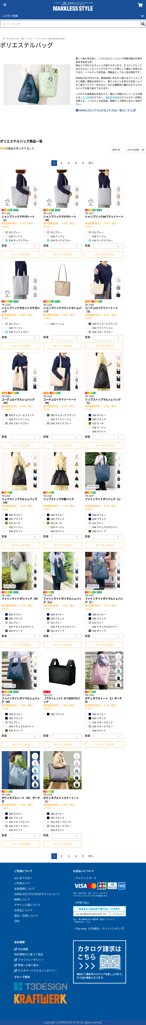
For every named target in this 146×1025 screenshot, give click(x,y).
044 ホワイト (97, 431)
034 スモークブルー (101, 332)
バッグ (29, 39)
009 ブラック (97, 419)
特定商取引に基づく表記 (28, 954)
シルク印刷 (86, 97)
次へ (91, 163)
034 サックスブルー (17, 240)
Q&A (17, 921)
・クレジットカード (85, 878)
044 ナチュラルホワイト (103, 527)
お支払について (23, 910)
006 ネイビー (97, 415)
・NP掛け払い (81, 902)
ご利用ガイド (22, 883)
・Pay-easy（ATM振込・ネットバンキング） (99, 928)
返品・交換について (26, 915)
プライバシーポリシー (29, 959)
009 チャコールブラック (103, 324)
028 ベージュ (14, 236)
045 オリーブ (97, 531)
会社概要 (21, 949)
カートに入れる (21, 254)
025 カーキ (96, 423)
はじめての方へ (23, 878)
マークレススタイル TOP (13, 39)
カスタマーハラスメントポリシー (35, 970)
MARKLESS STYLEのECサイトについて (37, 894)
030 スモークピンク (101, 722)
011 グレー (12, 232)
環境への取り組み (26, 965)
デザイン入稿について (27, 905)
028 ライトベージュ (101, 328)
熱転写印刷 (111, 97)
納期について (22, 899)
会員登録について (24, 888)
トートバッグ (40, 39)
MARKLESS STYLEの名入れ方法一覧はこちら (105, 110)
